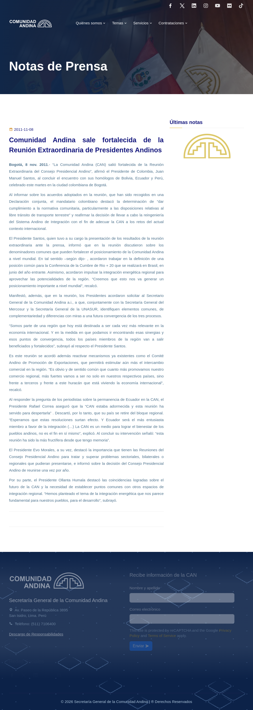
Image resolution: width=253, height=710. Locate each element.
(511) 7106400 (43, 624)
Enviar (141, 646)
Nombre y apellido (145, 588)
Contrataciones (173, 23)
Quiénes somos (90, 23)
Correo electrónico (145, 609)
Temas (119, 23)
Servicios (142, 23)
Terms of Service (162, 635)
